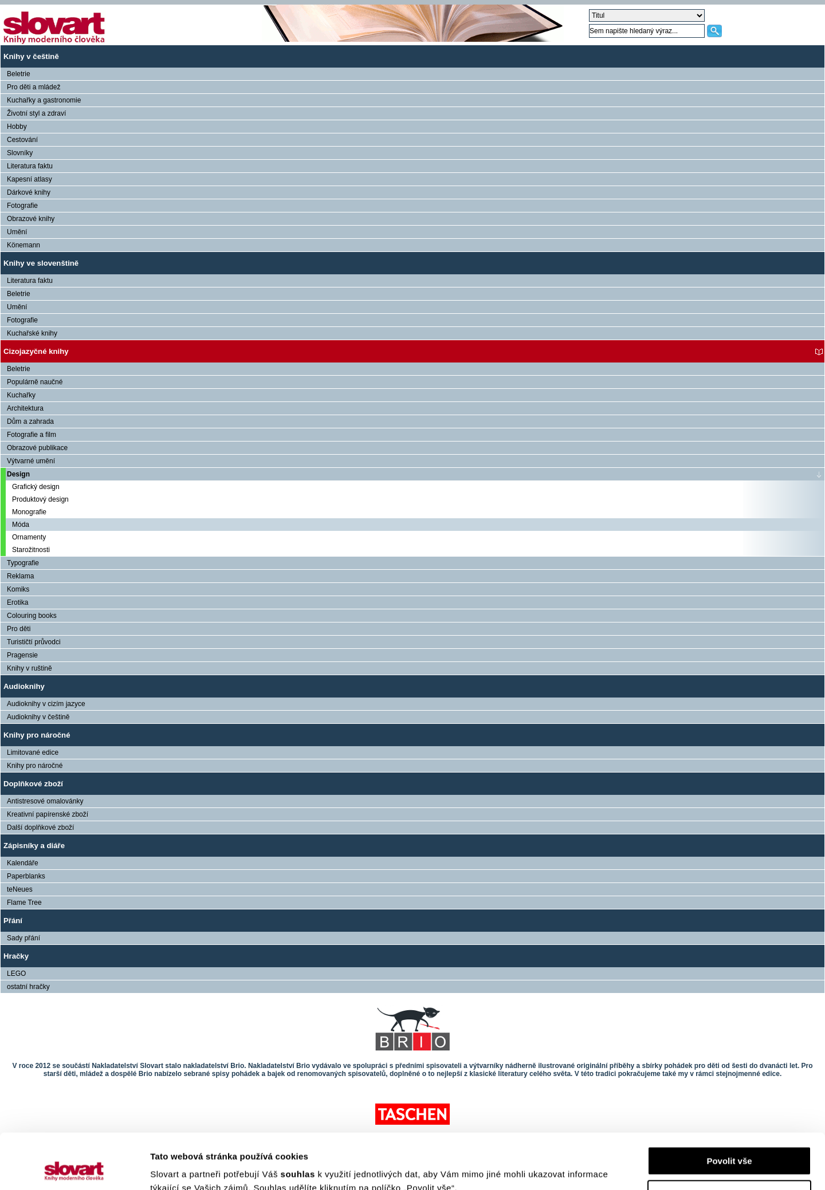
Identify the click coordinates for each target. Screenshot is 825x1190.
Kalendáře (22, 863)
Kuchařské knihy (32, 333)
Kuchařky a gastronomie (44, 100)
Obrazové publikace (37, 448)
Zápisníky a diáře (34, 845)
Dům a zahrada (30, 421)
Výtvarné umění (31, 461)
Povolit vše (729, 1109)
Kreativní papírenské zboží (47, 814)
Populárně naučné (34, 382)
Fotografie (22, 206)
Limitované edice (32, 752)
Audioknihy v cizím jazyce (46, 704)
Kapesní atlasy (29, 179)
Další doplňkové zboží (40, 827)
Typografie (23, 563)
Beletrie (18, 74)
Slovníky (20, 153)
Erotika (17, 602)
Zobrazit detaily (182, 1167)
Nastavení (729, 1142)
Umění (17, 232)
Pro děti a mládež (33, 87)
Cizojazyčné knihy (36, 351)
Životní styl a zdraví (36, 113)
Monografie (29, 512)
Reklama (20, 576)
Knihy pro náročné (36, 735)
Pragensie (22, 655)
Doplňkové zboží (33, 783)
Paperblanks (26, 876)
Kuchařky (21, 395)
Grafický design (36, 487)
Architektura (25, 408)
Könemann (23, 245)
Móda (20, 525)
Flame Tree (24, 903)
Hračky (16, 956)
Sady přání (23, 938)
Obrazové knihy (30, 219)
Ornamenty (29, 537)
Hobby (17, 127)
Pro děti (18, 629)
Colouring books (32, 616)
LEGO (16, 974)
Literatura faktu (30, 166)
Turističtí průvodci (34, 642)
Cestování (22, 140)
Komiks (18, 589)
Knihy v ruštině (29, 668)
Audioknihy (24, 686)
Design (18, 474)
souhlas (299, 1122)
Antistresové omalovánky (45, 801)
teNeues (20, 889)
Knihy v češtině (31, 56)
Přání (12, 920)
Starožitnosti (31, 550)
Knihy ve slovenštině (40, 263)
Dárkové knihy (28, 192)
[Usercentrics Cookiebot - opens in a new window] (74, 1167)
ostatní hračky (28, 987)
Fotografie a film (31, 435)
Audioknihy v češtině (38, 717)
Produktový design (40, 499)
